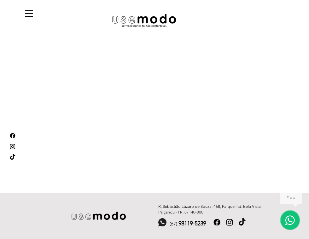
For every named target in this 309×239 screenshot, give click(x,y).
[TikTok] (12, 157)
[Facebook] (12, 135)
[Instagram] (12, 146)
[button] (29, 13)
